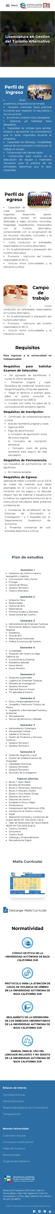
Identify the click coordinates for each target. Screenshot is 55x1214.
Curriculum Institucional (18, 1142)
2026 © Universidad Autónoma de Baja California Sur (28, 1206)
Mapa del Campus (14, 1148)
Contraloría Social (14, 1094)
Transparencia (12, 1114)
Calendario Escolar (14, 1135)
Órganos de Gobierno (16, 1161)
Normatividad (11, 1155)
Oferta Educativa (13, 1101)
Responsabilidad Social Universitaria (25, 1107)
